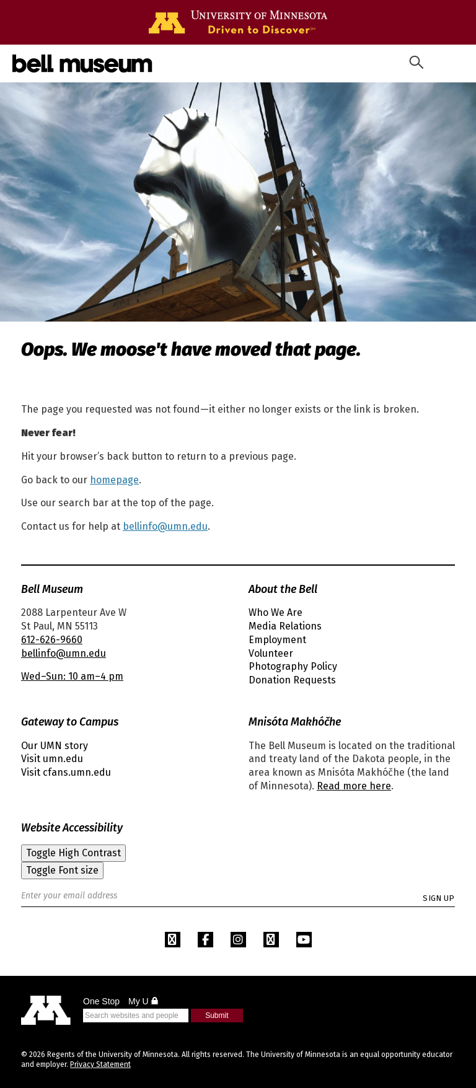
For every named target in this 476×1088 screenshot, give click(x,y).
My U (143, 1001)
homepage (114, 480)
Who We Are (275, 612)
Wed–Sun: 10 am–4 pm (72, 676)
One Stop (101, 1001)
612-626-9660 (51, 640)
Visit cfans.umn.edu (66, 772)
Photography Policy (293, 666)
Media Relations (285, 626)
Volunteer (271, 653)
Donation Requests (292, 680)
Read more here (354, 786)
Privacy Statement (100, 1064)
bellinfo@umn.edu (165, 526)
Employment (277, 640)
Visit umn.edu (52, 759)
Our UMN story (54, 746)
